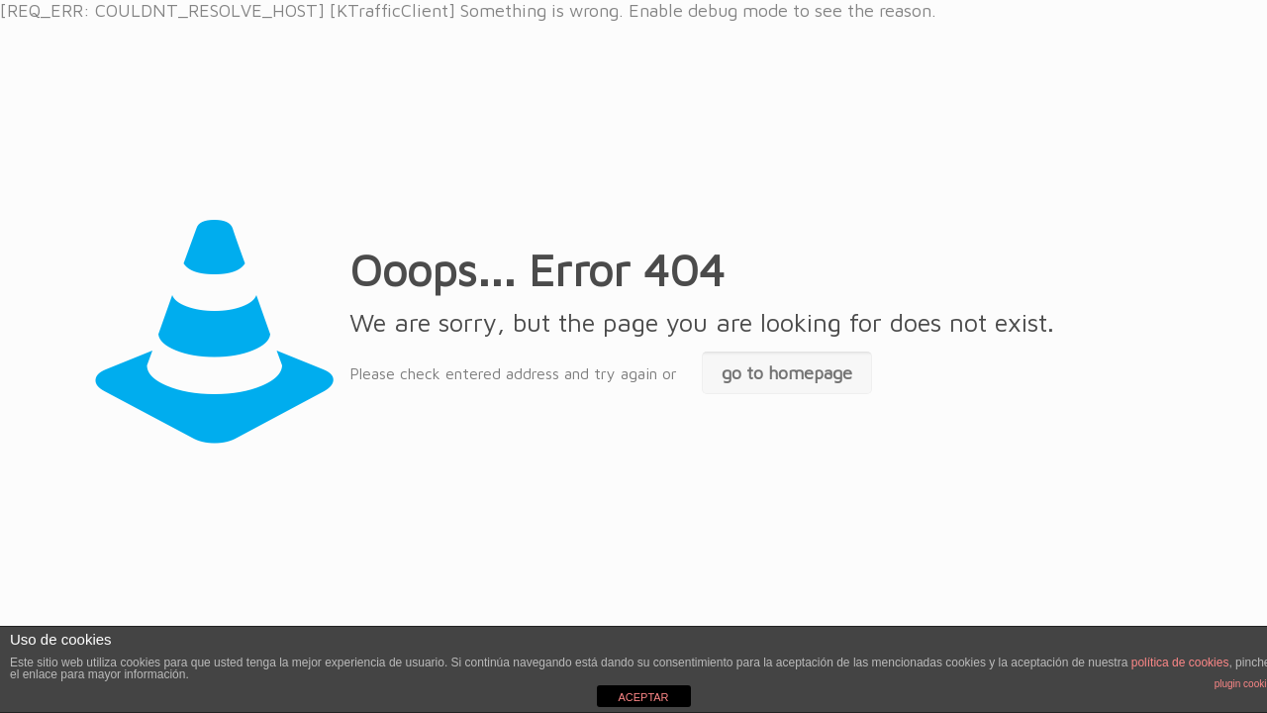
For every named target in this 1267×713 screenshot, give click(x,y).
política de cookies (1180, 662)
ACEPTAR (643, 697)
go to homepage (787, 372)
